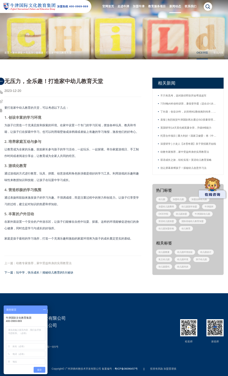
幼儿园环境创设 (185, 252)
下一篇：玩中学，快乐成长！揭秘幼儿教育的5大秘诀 (38, 272)
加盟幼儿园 (178, 199)
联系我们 (190, 6)
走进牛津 (123, 6)
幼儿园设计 (205, 252)
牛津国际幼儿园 (202, 214)
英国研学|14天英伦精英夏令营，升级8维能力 (185, 127)
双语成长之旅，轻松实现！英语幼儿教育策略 (186, 159)
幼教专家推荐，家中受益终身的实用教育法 (184, 151)
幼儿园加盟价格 (166, 228)
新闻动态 (175, 6)
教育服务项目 (157, 6)
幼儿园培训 (182, 266)
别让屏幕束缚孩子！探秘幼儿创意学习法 (183, 167)
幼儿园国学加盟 (189, 206)
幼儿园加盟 (181, 214)
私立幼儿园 (164, 259)
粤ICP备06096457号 (126, 368)
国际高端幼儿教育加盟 (193, 221)
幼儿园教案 (164, 252)
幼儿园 (162, 199)
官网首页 (108, 6)
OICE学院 (202, 52)
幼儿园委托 (164, 266)
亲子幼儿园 (201, 259)
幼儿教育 (186, 228)
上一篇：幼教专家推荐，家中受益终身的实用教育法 (38, 263)
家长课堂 (17, 52)
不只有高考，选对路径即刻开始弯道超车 (183, 95)
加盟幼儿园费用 (166, 206)
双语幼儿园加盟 (166, 221)
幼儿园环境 (182, 259)
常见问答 (218, 52)
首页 (7, 52)
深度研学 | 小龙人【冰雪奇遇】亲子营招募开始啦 (188, 143)
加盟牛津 (139, 6)
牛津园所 (209, 206)
